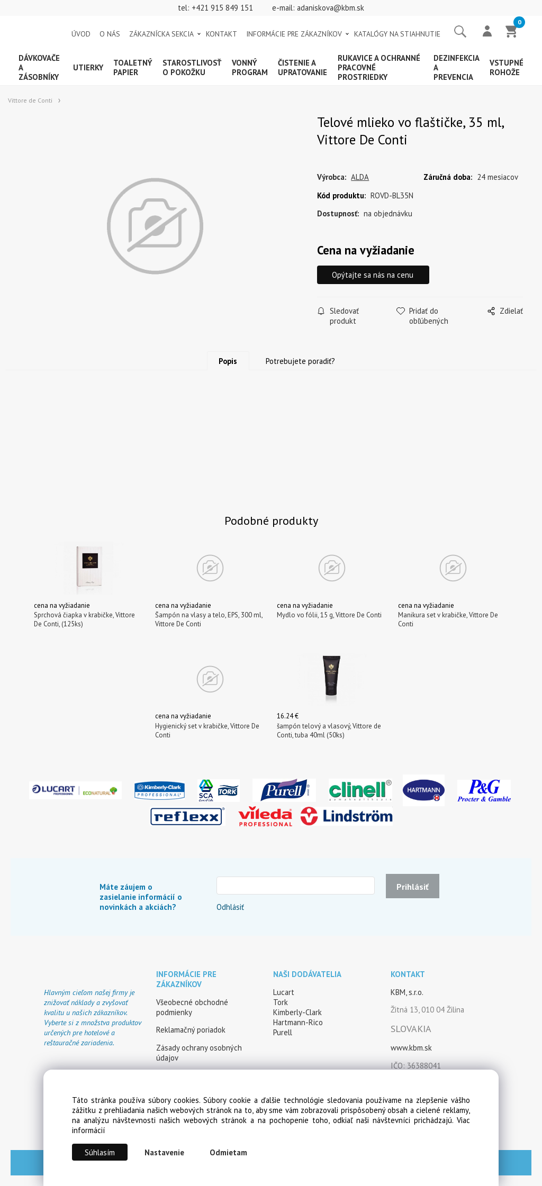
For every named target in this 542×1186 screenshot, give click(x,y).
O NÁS (110, 34)
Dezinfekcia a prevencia (456, 67)
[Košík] (511, 32)
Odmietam (228, 1152)
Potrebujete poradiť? (300, 361)
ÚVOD (81, 34)
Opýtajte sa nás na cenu (373, 275)
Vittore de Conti (30, 100)
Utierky (88, 67)
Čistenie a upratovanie (302, 67)
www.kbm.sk (411, 1048)
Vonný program (250, 67)
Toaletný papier (132, 67)
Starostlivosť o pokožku (191, 67)
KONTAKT (221, 34)
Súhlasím (100, 1152)
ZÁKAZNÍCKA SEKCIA (161, 34)
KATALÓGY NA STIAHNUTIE (397, 34)
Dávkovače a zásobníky (39, 67)
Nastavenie (164, 1152)
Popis (228, 361)
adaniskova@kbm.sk (330, 8)
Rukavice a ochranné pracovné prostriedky (379, 67)
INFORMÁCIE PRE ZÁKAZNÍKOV (294, 34)
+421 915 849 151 (222, 8)
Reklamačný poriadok (190, 1030)
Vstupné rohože (506, 67)
